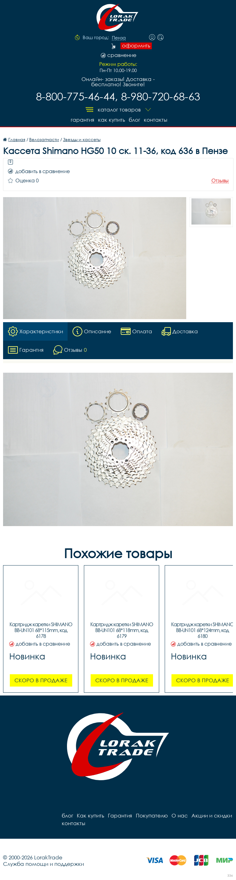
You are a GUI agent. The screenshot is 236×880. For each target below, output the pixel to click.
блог (134, 119)
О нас (179, 815)
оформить (136, 46)
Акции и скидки (211, 815)
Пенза (119, 37)
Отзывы (220, 180)
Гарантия (82, 119)
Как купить (111, 119)
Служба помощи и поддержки (43, 864)
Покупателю (152, 815)
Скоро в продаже (40, 680)
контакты (155, 119)
